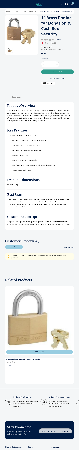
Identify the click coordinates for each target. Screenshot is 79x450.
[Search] (61, 4)
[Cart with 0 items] (71, 4)
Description (16, 97)
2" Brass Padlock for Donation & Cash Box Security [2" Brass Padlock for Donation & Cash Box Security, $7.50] (25, 361)
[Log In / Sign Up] (66, 4)
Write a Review (14, 248)
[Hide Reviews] (69, 249)
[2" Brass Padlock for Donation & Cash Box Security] (39, 322)
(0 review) (58, 40)
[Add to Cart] (39, 353)
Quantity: (44, 58)
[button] (10, 50)
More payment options (57, 79)
